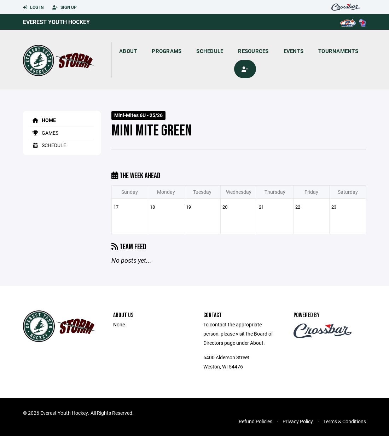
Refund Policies (255, 421)
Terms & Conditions (344, 421)
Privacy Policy (298, 421)
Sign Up (64, 7)
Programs (166, 50)
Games (44, 132)
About (128, 50)
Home (43, 120)
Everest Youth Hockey (56, 21)
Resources (253, 50)
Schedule (209, 50)
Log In (33, 7)
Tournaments (338, 50)
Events (294, 50)
